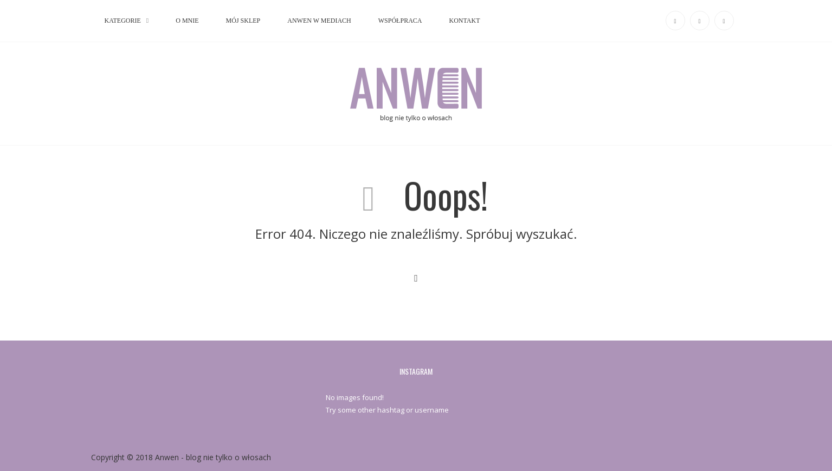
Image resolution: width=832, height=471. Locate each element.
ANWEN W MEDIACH (319, 20)
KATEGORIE (123, 20)
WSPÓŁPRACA (400, 20)
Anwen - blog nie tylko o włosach (213, 457)
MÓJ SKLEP (243, 20)
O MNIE (187, 20)
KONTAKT (464, 20)
